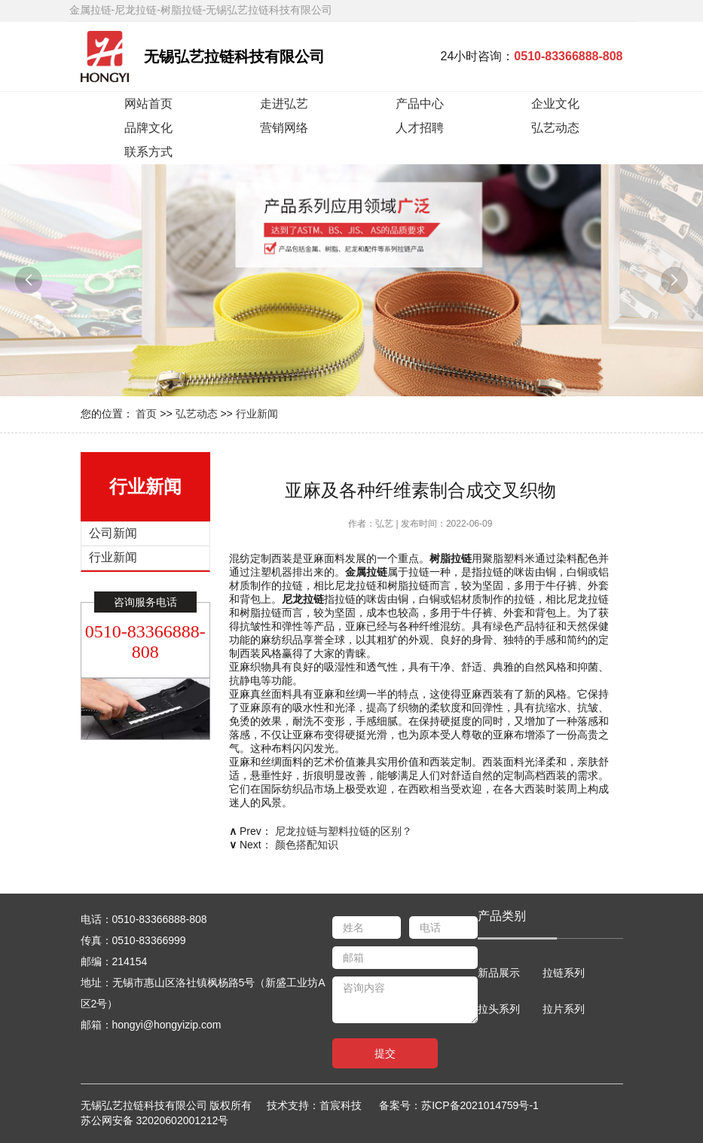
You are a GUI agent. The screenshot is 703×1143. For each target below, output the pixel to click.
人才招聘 (420, 127)
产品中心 (420, 103)
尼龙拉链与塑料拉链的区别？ (343, 831)
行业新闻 (257, 414)
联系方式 (148, 151)
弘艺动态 (555, 127)
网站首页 (148, 103)
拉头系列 (499, 1009)
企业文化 (555, 103)
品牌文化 (148, 127)
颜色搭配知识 (306, 845)
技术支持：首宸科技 (321, 1105)
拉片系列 (564, 1009)
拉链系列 (564, 973)
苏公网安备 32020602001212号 (155, 1120)
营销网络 (284, 127)
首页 (146, 414)
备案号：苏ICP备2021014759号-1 (459, 1105)
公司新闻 (113, 533)
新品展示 (499, 973)
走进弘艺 (284, 103)
